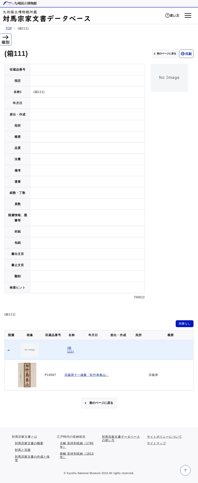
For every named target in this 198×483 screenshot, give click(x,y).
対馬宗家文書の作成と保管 (32, 458)
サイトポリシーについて (164, 436)
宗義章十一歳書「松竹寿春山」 (87, 374)
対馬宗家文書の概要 (29, 443)
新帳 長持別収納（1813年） (77, 455)
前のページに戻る (166, 53)
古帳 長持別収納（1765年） (77, 445)
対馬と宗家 (23, 450)
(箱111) (70, 349)
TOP (9, 28)
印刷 (188, 53)
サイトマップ (156, 443)
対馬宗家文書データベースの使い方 (121, 438)
